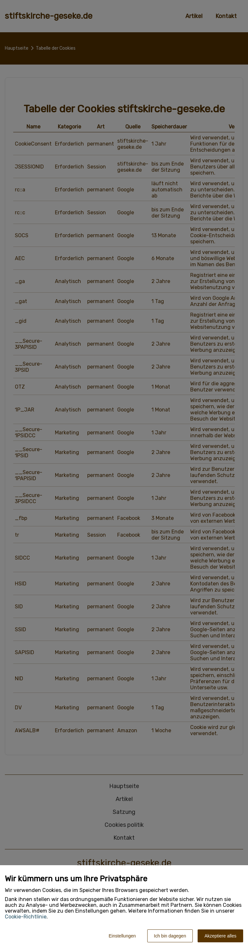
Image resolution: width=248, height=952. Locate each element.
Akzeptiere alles (220, 935)
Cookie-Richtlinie (25, 917)
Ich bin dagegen (170, 935)
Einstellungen (122, 935)
